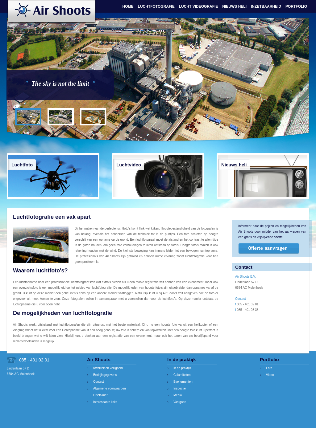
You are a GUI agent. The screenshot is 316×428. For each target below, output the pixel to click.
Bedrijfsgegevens (105, 375)
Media (177, 395)
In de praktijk (182, 368)
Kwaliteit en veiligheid (108, 368)
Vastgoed (179, 402)
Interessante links (105, 402)
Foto (269, 368)
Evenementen (183, 381)
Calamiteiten (182, 375)
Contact (98, 381)
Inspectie (179, 388)
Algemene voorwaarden (109, 388)
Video (270, 375)
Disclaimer (100, 395)
